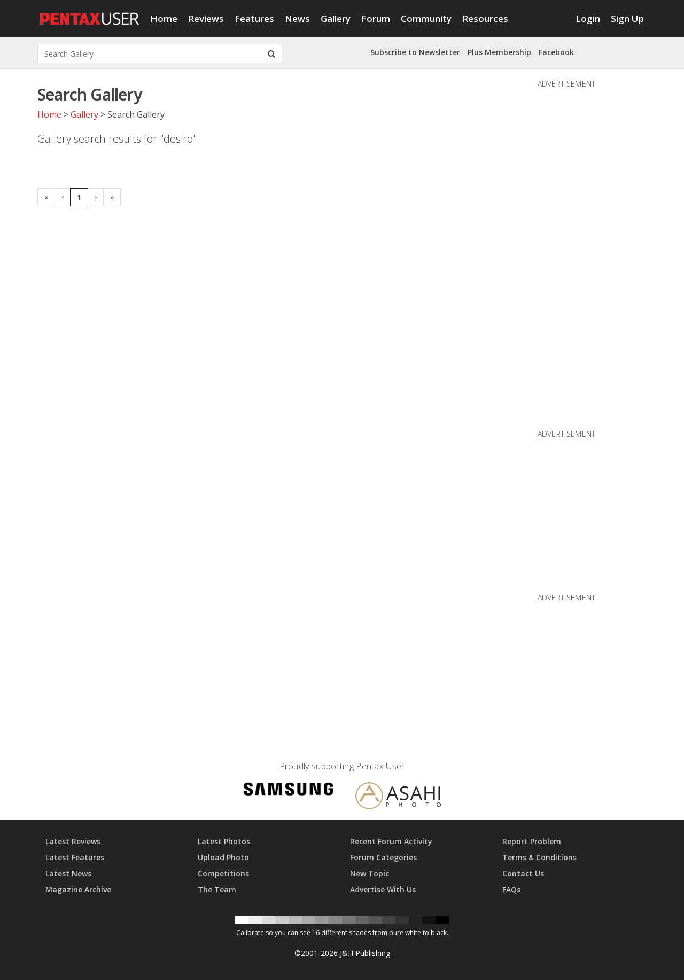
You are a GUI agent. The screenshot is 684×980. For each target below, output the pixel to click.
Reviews (206, 18)
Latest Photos (224, 841)
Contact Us (523, 873)
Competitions (223, 873)
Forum (375, 18)
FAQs (511, 889)
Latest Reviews (72, 841)
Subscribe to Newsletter (415, 52)
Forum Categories (383, 857)
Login (588, 18)
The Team (217, 889)
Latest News (68, 873)
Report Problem (531, 841)
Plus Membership (499, 52)
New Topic (369, 873)
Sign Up (627, 18)
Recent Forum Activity (391, 841)
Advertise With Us (383, 889)
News (297, 18)
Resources (485, 18)
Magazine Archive (78, 889)
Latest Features (74, 857)
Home (163, 18)
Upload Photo (223, 857)
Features (254, 18)
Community (426, 18)
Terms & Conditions (539, 857)
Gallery (336, 18)
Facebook (556, 52)
